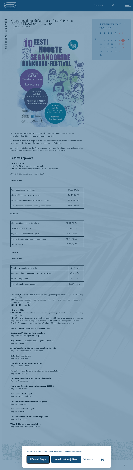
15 (119, 44)
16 (123, 44)
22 (119, 48)
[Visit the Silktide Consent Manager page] (102, 459)
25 (104, 51)
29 (119, 51)
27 (112, 51)
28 (115, 51)
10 (100, 44)
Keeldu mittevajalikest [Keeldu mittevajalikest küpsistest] (66, 459)
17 (100, 48)
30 (123, 51)
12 (108, 44)
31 (100, 55)
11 (104, 44)
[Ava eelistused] (88, 459)
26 (108, 51)
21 (115, 48)
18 (104, 48)
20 (112, 48)
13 (112, 44)
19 (108, 48)
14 (115, 44)
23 (123, 48)
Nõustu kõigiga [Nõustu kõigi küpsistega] (38, 459)
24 (100, 51)
